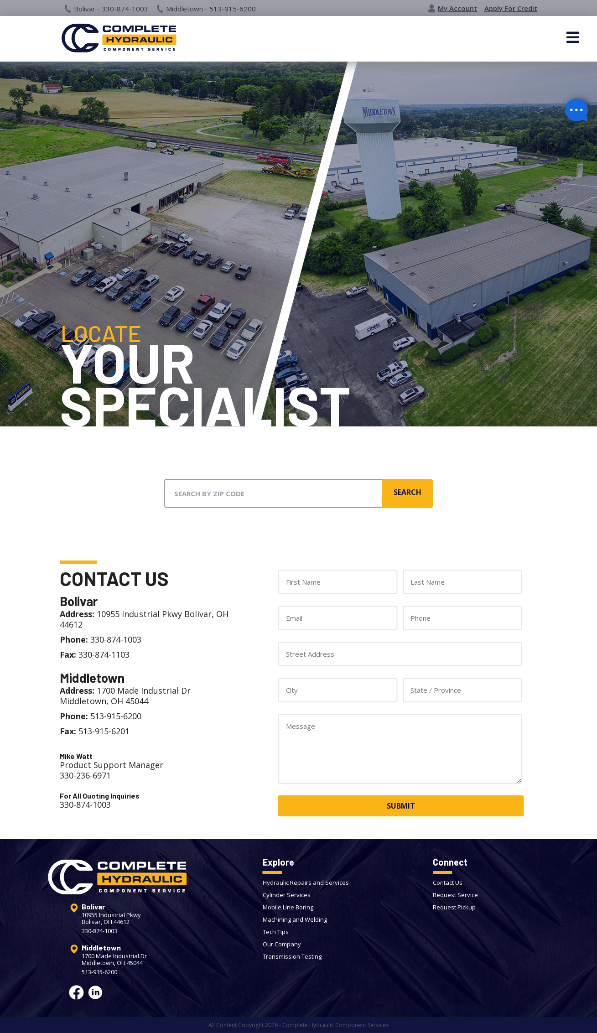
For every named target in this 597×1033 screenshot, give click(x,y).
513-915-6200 (99, 972)
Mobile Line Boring (288, 907)
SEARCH (407, 492)
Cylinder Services (287, 895)
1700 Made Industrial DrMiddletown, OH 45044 (114, 959)
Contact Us (447, 882)
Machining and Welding (295, 919)
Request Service (455, 895)
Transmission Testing (292, 956)
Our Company (282, 944)
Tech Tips (276, 932)
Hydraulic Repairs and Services (306, 882)
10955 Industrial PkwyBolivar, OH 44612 (111, 918)
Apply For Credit (510, 8)
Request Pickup (454, 907)
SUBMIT (401, 806)
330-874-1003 (99, 931)
